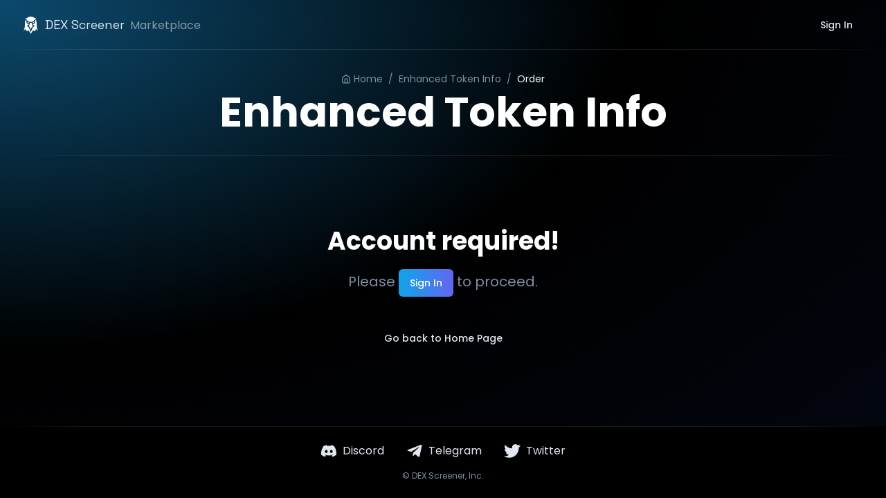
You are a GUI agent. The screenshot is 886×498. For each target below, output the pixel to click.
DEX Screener (438, 475)
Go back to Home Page (443, 338)
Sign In (836, 25)
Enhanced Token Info (450, 79)
